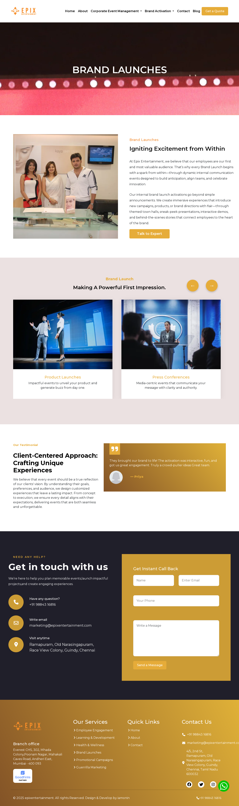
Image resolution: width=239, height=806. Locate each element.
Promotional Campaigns (93, 760)
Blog (196, 11)
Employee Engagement (93, 730)
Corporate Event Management (115, 11)
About (83, 11)
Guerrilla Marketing (90, 767)
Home (70, 11)
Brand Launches (87, 752)
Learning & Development (94, 737)
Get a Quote (214, 11)
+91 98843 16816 (42, 605)
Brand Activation (158, 11)
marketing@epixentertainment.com (60, 625)
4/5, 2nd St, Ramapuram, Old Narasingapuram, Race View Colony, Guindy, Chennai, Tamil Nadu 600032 (201, 762)
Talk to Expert (149, 234)
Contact (183, 11)
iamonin (124, 798)
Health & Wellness (89, 745)
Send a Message (150, 665)
